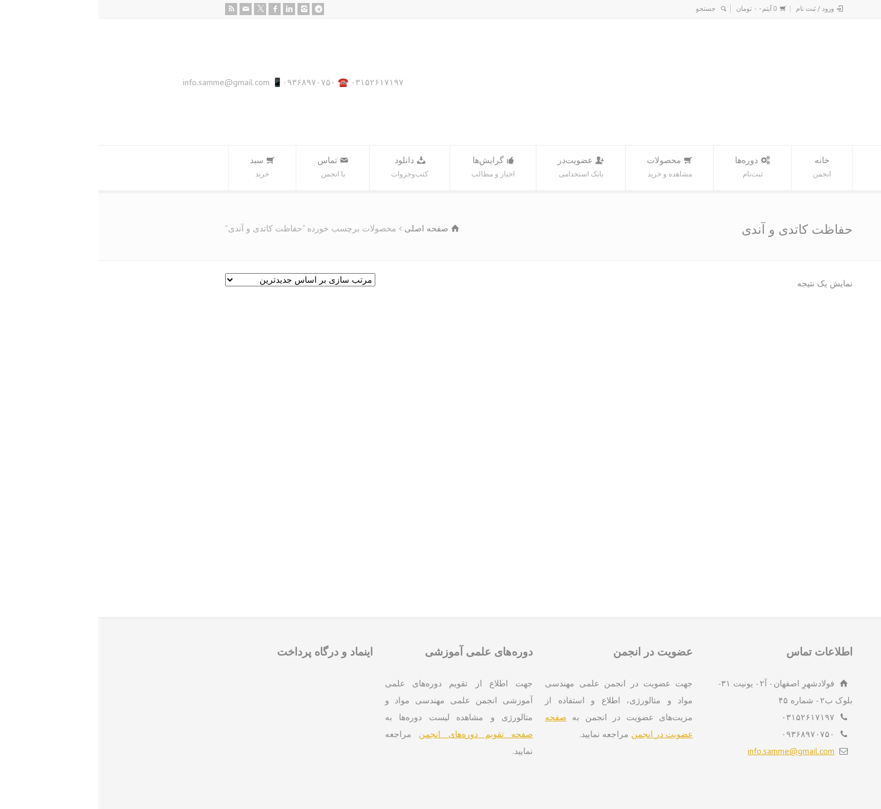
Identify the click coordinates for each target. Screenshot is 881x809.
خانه (723, 168)
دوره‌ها (654, 168)
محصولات (571, 168)
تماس (234, 168)
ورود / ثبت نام (717, 8)
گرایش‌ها (394, 168)
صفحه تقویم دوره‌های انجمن (377, 734)
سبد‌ (163, 168)
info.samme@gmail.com (692, 751)
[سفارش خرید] (202, 279)
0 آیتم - (658, 8)
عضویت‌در (482, 168)
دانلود (311, 168)
